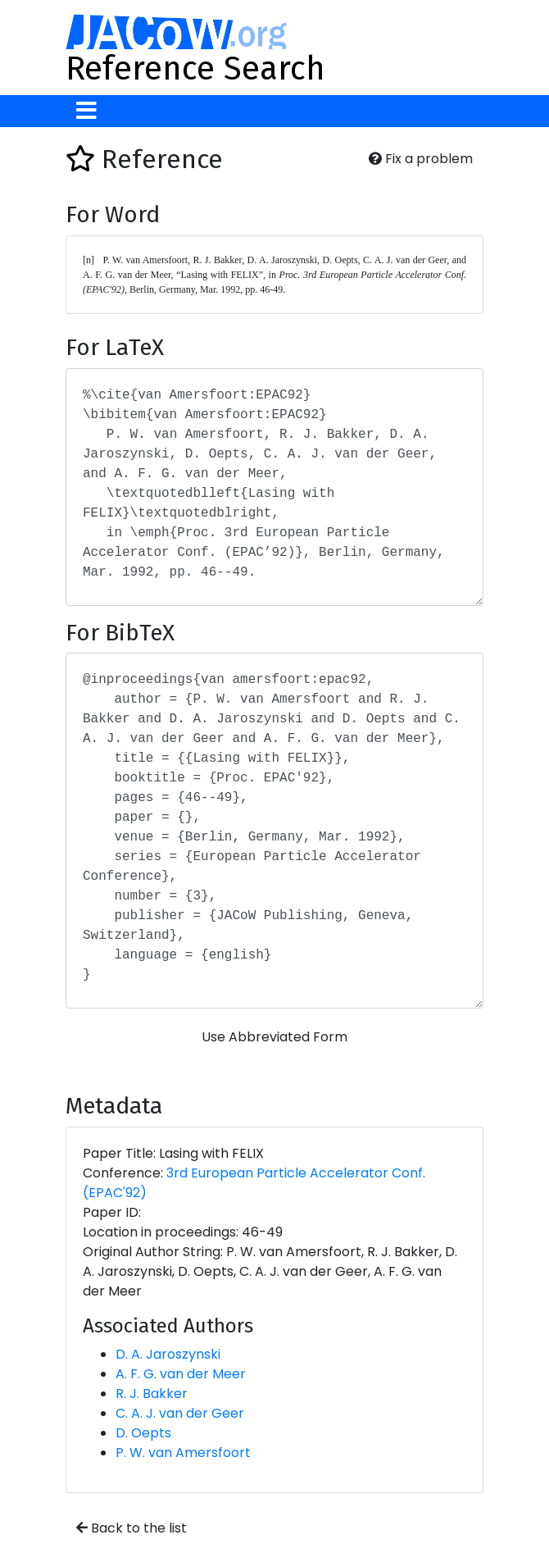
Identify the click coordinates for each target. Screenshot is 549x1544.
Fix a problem (421, 158)
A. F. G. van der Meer (181, 1373)
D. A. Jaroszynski (168, 1354)
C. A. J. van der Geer (180, 1413)
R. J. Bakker (152, 1393)
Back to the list (131, 1528)
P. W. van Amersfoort (183, 1452)
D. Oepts (143, 1432)
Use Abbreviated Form (274, 1036)
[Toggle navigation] (86, 111)
